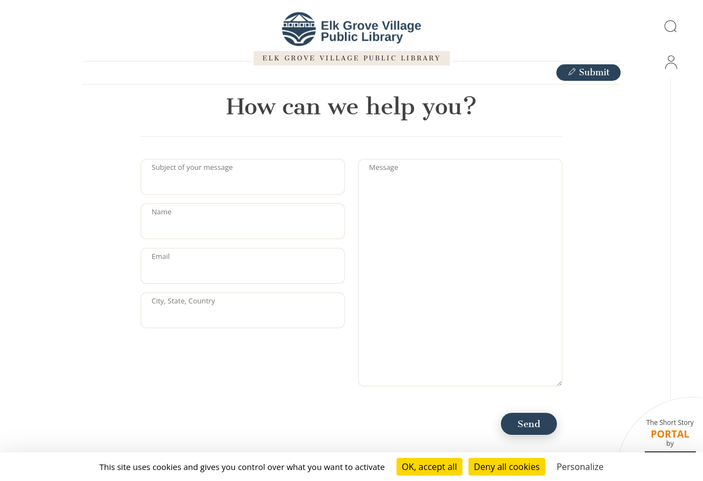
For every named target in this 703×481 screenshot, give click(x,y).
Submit (588, 72)
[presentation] (224, 358)
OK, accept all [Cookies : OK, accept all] (429, 467)
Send (528, 423)
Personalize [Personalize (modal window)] (580, 467)
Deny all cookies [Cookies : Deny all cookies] (507, 467)
